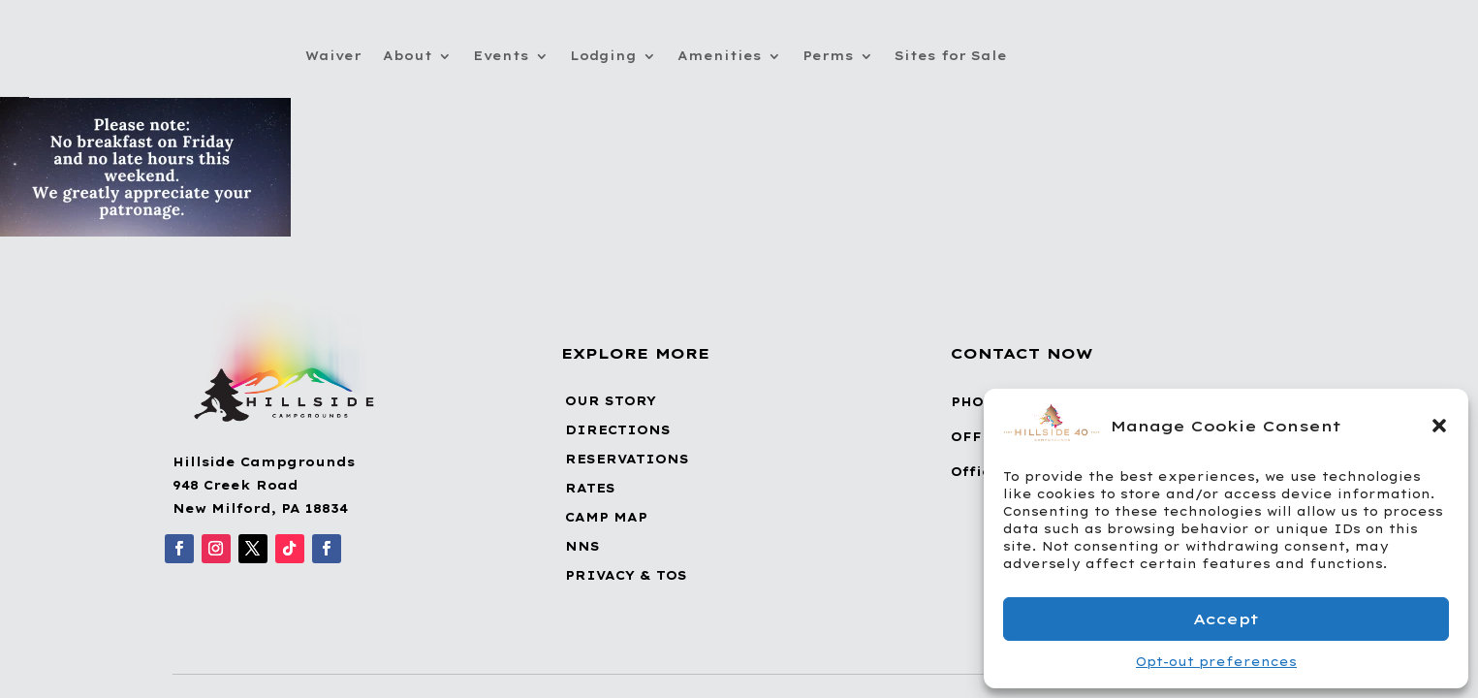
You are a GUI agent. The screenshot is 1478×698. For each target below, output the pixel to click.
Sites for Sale (951, 55)
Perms (828, 55)
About (407, 55)
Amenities (719, 55)
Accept (1226, 619)
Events (501, 55)
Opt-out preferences (1216, 661)
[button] (1439, 425)
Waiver (333, 55)
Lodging (603, 55)
